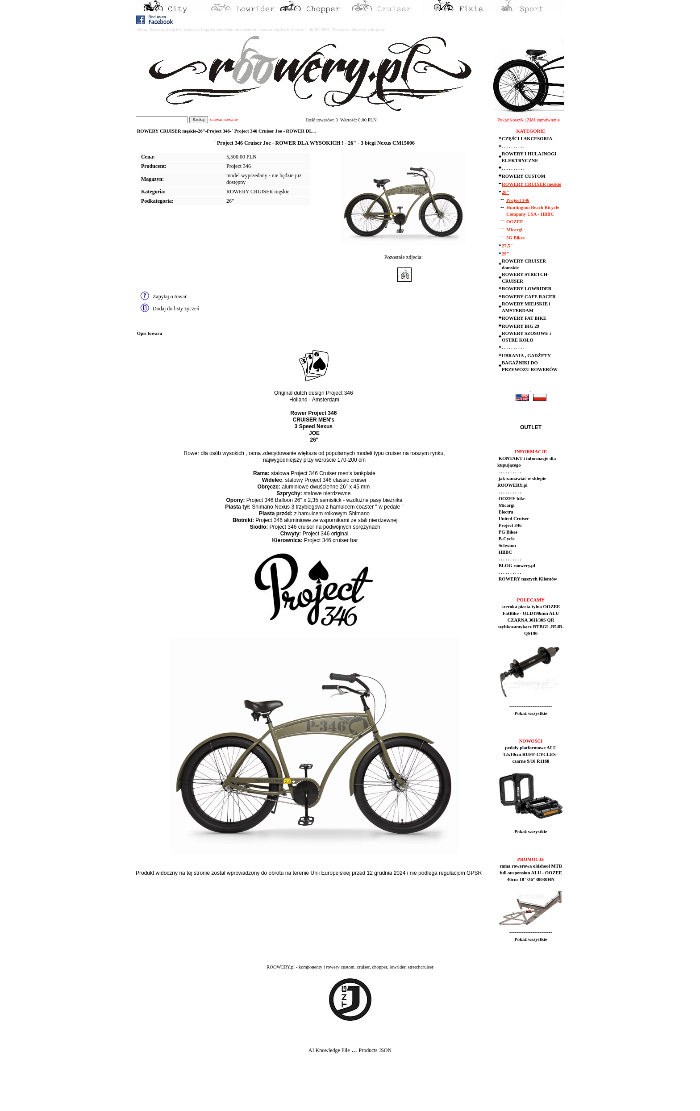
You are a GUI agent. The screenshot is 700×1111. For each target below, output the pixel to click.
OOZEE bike (511, 498)
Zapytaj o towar (170, 296)
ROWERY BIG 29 (520, 326)
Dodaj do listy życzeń (176, 308)
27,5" (507, 245)
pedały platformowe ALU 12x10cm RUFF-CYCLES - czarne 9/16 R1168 (530, 754)
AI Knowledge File (329, 1050)
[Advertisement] (166, 1089)
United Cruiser (513, 518)
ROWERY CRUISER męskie (258, 191)
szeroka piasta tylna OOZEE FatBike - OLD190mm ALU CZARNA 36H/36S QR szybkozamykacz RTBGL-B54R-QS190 (531, 620)
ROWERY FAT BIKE (524, 318)
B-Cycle (506, 538)
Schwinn (506, 545)
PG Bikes (507, 532)
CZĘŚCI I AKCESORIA (527, 138)
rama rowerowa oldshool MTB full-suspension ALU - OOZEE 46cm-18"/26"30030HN (531, 873)
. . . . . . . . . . (513, 146)
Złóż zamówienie (543, 119)
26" (230, 201)
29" (505, 253)
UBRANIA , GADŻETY (526, 355)
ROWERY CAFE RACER (529, 296)
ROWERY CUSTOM (524, 176)
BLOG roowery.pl (516, 565)
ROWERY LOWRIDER (526, 288)
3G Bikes (515, 237)
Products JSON (375, 1050)
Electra (505, 512)
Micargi (514, 229)
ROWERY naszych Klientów (527, 578)
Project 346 (517, 200)
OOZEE (514, 221)
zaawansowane (223, 119)
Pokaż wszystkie (530, 713)
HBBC (504, 552)
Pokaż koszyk (510, 119)
